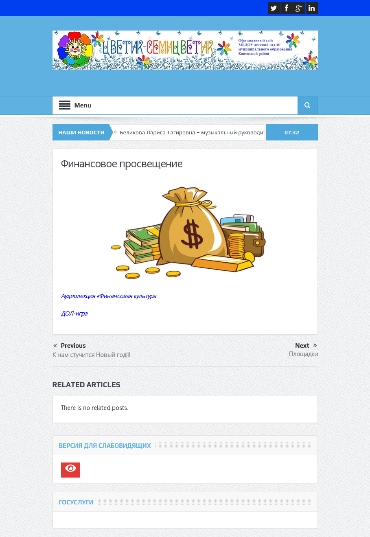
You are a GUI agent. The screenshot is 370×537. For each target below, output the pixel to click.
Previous (69, 346)
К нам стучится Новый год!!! (91, 355)
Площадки (303, 354)
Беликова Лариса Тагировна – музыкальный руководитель (197, 132)
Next (306, 345)
